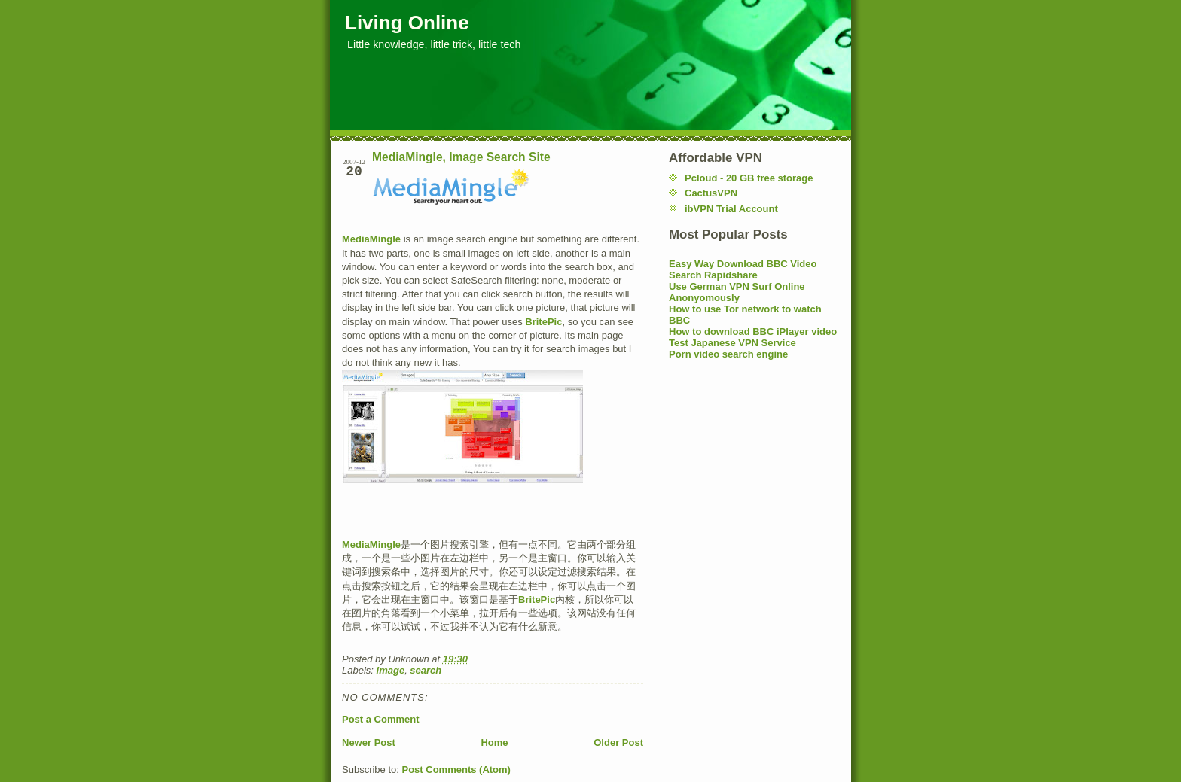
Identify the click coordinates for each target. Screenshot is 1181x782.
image (391, 670)
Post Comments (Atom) (456, 769)
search (425, 670)
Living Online (407, 22)
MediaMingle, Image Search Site (461, 157)
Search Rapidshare (713, 275)
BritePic (543, 321)
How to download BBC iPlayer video (753, 331)
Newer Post (368, 742)
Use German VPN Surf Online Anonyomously (737, 292)
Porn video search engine (728, 354)
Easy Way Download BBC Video (743, 263)
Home (494, 742)
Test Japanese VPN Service (732, 342)
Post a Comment (381, 719)
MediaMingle (371, 239)
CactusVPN (711, 193)
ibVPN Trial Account (731, 209)
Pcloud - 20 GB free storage (749, 178)
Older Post (618, 742)
